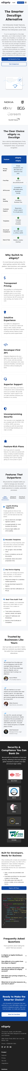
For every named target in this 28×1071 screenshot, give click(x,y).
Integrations (4, 1063)
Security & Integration (22, 497)
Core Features (5, 497)
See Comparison (14, 64)
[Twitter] (5, 1047)
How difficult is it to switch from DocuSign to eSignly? (14, 962)
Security (3, 1060)
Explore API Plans (14, 888)
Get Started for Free (14, 59)
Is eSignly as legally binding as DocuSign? (14, 955)
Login (13, 2)
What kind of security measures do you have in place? (14, 982)
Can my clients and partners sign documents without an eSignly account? (14, 969)
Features (3, 1055)
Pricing (3, 1058)
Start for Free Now (14, 1014)
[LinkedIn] (2, 1047)
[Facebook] (7, 1047)
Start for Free (21, 2)
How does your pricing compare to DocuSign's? (14, 976)
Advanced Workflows (13, 497)
